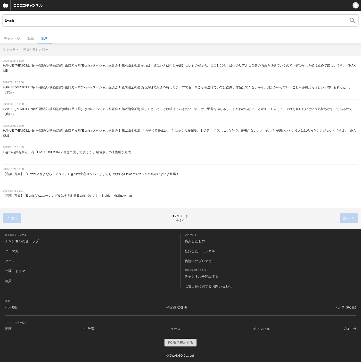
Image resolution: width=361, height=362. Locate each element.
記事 (44, 38)
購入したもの (195, 241)
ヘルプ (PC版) (345, 307)
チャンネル (12, 38)
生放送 (89, 329)
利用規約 (11, 307)
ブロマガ (11, 251)
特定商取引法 (176, 307)
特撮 (8, 281)
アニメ (10, 261)
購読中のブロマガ (198, 261)
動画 (30, 38)
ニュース (173, 329)
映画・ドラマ (15, 271)
